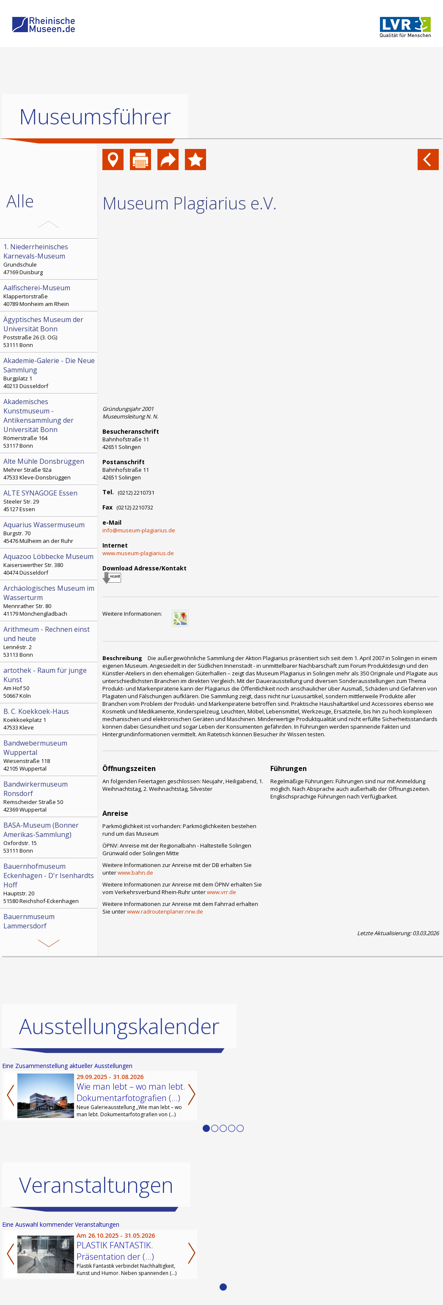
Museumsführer (95, 116)
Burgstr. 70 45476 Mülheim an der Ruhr (49, 532)
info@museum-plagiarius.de (138, 530)
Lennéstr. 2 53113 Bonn (49, 641)
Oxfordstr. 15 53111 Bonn (49, 837)
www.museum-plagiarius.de (138, 553)
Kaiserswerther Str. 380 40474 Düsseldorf (49, 564)
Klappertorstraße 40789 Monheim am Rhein (49, 295)
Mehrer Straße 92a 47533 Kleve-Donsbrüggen (49, 469)
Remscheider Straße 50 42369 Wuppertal (49, 796)
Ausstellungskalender (119, 1026)
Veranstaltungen (96, 1184)
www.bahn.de (135, 872)
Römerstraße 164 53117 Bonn (49, 423)
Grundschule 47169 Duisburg (49, 259)
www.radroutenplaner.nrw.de (165, 911)
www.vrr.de (221, 892)
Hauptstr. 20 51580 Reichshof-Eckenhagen (49, 883)
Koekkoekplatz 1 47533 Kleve (49, 719)
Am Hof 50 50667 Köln (49, 682)
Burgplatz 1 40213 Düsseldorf (49, 373)
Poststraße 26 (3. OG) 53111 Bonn (49, 332)
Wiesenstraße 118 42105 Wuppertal (49, 755)
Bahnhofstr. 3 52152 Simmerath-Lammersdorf (49, 929)
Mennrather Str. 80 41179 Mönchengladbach (49, 600)
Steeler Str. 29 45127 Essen (49, 500)
